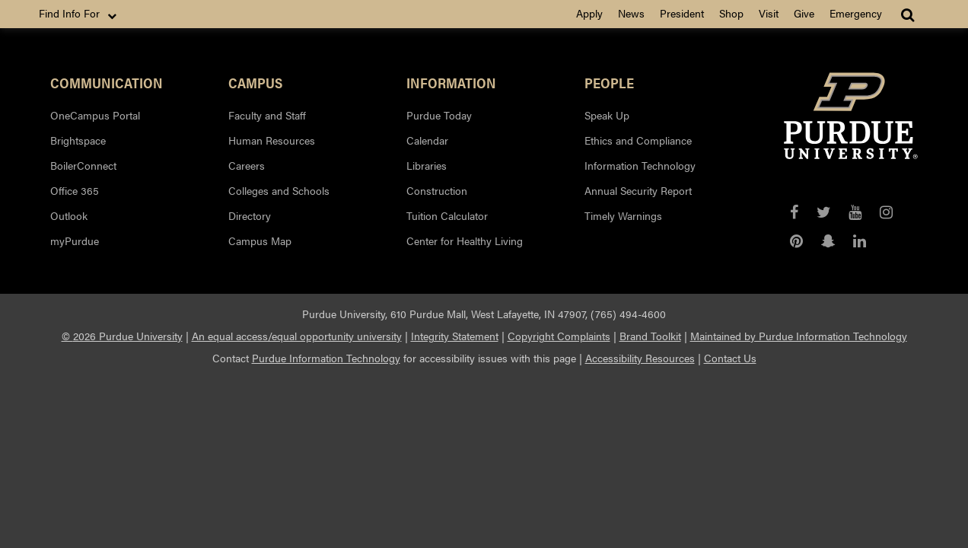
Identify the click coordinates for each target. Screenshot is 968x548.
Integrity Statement (454, 335)
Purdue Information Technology (326, 357)
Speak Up (606, 115)
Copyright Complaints (559, 335)
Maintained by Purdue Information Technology (798, 335)
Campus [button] (255, 82)
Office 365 (74, 190)
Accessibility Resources (640, 357)
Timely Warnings (623, 215)
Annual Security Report (638, 190)
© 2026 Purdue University (122, 335)
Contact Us (730, 357)
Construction (436, 190)
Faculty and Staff (267, 115)
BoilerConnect (83, 165)
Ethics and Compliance (638, 140)
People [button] (609, 82)
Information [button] (451, 82)
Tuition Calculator (447, 215)
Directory (249, 215)
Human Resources (271, 140)
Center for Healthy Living (464, 240)
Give (804, 13)
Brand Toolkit (650, 335)
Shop (731, 13)
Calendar (427, 140)
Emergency (855, 13)
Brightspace (78, 140)
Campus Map (259, 240)
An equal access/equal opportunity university (297, 335)
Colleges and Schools (279, 190)
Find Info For (79, 13)
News (631, 13)
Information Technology (640, 165)
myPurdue (74, 240)
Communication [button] (106, 82)
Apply (589, 13)
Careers (246, 165)
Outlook (69, 215)
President (682, 13)
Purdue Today (439, 115)
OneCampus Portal (95, 115)
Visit (769, 13)
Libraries (426, 165)
